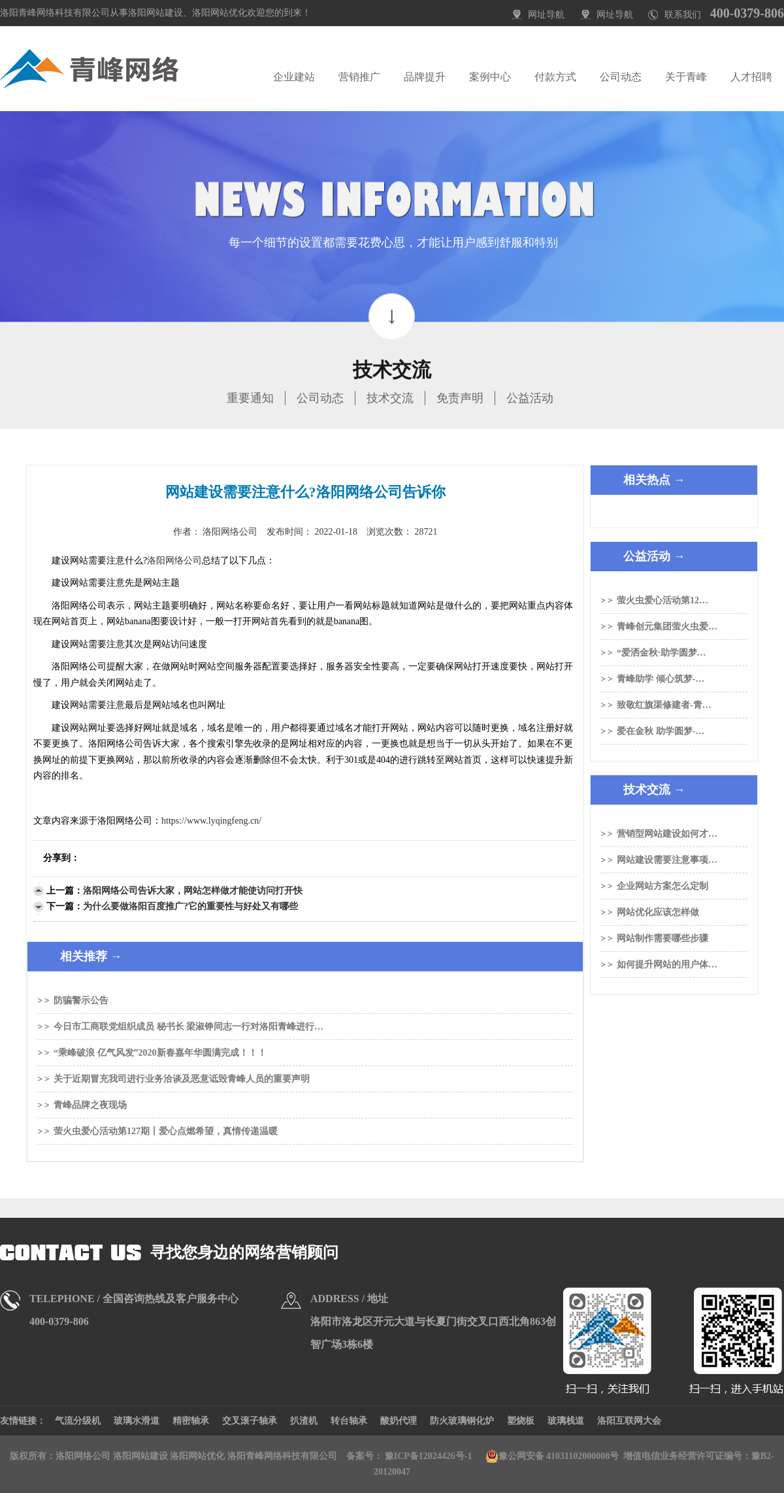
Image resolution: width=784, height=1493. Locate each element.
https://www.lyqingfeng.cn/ (211, 821)
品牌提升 (425, 76)
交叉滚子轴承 (249, 1421)
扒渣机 (304, 1421)
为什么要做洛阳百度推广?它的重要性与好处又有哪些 (190, 906)
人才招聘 (751, 76)
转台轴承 (349, 1421)
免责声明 (459, 398)
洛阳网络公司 (174, 560)
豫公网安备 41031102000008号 (552, 1456)
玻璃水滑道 (136, 1421)
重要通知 (250, 398)
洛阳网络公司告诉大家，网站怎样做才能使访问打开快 (192, 891)
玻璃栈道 (565, 1421)
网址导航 (546, 15)
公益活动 (529, 398)
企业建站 (294, 76)
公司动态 (621, 76)
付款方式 (555, 76)
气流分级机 (78, 1421)
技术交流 (390, 398)
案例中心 (490, 76)
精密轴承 (190, 1421)
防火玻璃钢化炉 (462, 1421)
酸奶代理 (398, 1421)
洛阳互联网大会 (629, 1421)
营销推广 (359, 76)
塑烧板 (520, 1421)
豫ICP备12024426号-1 (428, 1456)
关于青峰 (686, 76)
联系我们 (682, 15)
